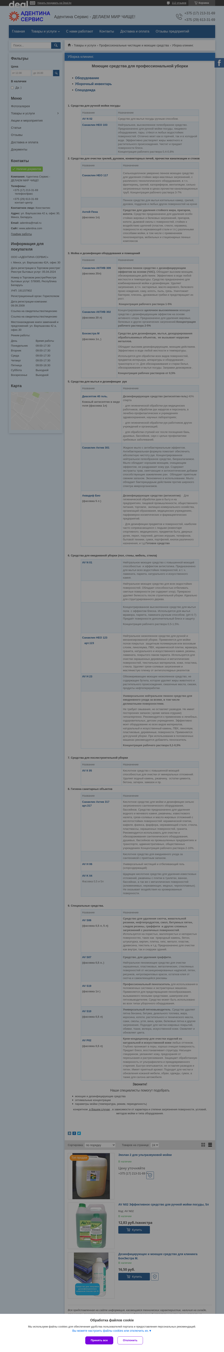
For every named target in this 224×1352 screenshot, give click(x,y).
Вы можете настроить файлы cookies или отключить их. (110, 1330)
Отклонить (130, 1340)
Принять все (99, 1340)
